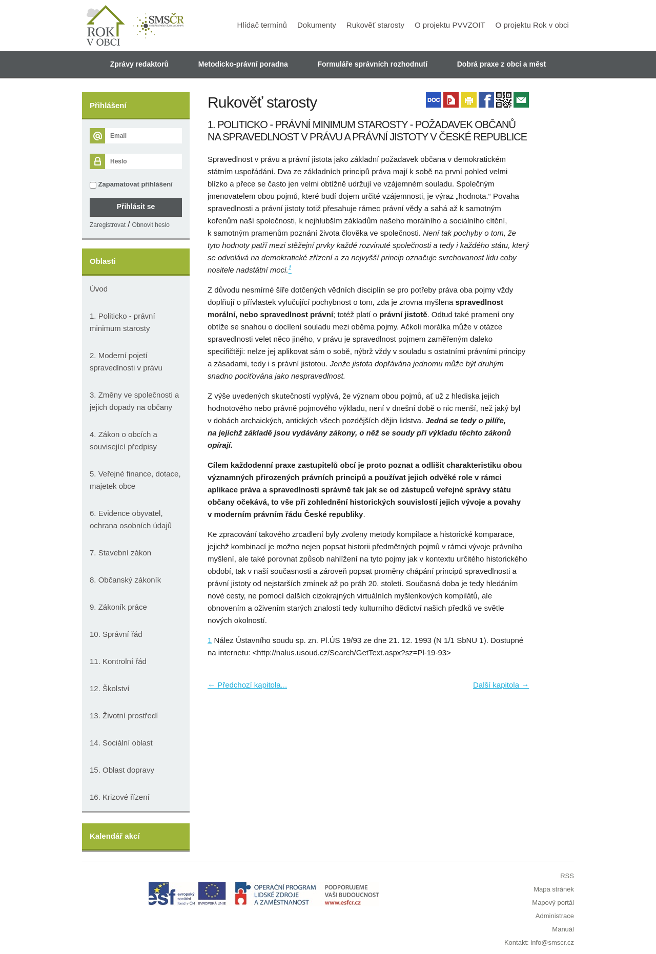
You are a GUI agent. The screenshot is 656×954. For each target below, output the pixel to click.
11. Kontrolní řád (118, 661)
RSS (567, 876)
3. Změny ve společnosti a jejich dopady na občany (134, 400)
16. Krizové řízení (120, 797)
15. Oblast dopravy (122, 769)
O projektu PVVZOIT (450, 24)
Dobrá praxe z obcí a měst (501, 64)
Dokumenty (316, 24)
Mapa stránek (554, 889)
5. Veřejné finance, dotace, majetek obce (135, 479)
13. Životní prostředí (124, 715)
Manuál (563, 929)
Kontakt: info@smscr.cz (539, 942)
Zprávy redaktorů (139, 64)
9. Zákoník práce (118, 607)
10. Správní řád (116, 634)
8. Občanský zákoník (125, 579)
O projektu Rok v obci (532, 24)
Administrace (555, 916)
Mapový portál (553, 902)
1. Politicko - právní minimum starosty (122, 322)
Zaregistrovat (108, 225)
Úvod (99, 288)
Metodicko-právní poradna (243, 64)
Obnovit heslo (151, 225)
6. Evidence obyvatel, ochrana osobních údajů (131, 519)
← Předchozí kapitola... (247, 684)
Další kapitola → (501, 684)
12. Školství (110, 688)
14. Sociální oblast (121, 742)
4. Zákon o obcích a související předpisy (123, 440)
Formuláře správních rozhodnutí (372, 64)
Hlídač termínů (262, 24)
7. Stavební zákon (120, 552)
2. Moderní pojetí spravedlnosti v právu (126, 361)
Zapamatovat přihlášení (131, 184)
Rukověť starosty (375, 24)
